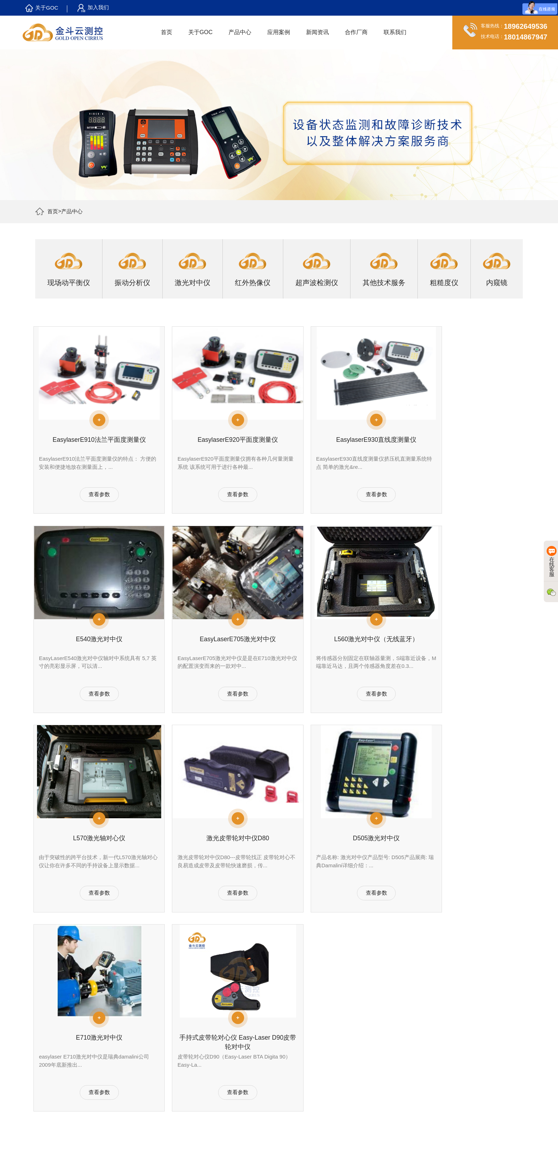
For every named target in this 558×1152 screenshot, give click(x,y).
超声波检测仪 (121, 1067)
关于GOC (41, 8)
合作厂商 (357, 32)
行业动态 (243, 1040)
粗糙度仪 (116, 1086)
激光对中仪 (118, 1049)
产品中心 (240, 32)
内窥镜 (113, 1095)
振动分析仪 (118, 1040)
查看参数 (92, 503)
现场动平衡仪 (121, 1030)
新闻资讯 (318, 32)
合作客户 (58, 1040)
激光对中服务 (180, 1049)
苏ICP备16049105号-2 (317, 1137)
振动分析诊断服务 (185, 1030)
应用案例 (279, 32)
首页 (167, 32)
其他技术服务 (121, 1076)
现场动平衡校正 (182, 1040)
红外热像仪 (118, 1058)
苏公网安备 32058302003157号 (382, 1137)
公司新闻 (243, 1030)
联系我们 (395, 32)
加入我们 (93, 8)
